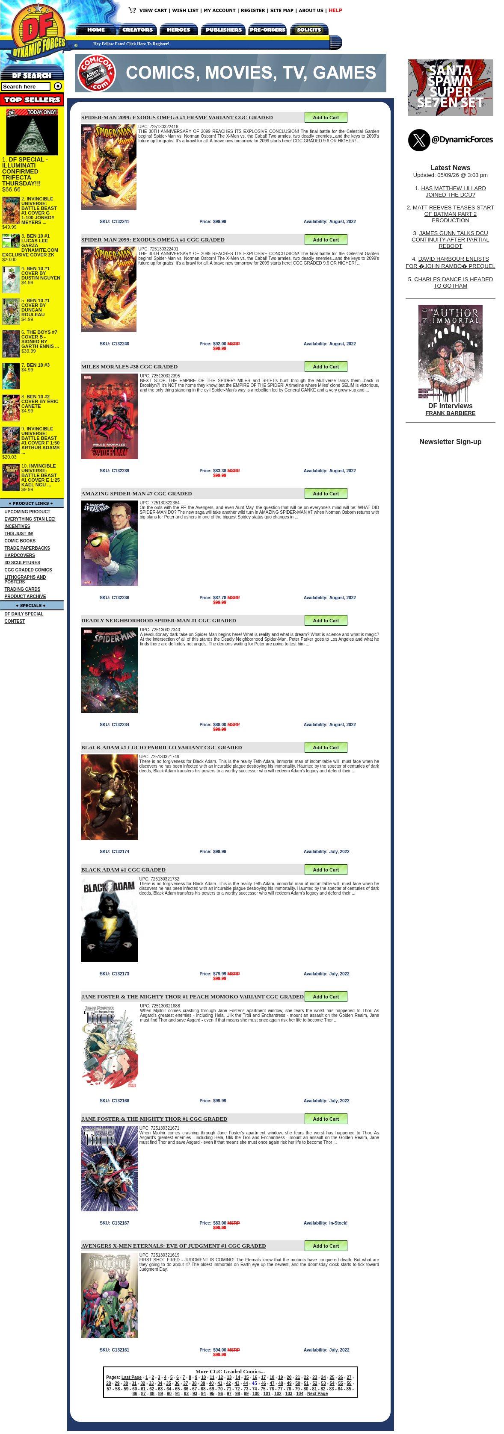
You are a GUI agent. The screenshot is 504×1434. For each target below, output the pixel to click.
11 (212, 1377)
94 (203, 1393)
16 (254, 1377)
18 (272, 1377)
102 (278, 1393)
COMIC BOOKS (20, 541)
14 (237, 1377)
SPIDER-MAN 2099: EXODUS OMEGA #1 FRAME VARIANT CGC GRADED (177, 117)
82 (323, 1389)
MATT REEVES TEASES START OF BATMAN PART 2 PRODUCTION (453, 214)
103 (289, 1393)
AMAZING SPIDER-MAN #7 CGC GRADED (136, 493)
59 (126, 1389)
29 (117, 1383)
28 (108, 1383)
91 (177, 1393)
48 (280, 1383)
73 (245, 1389)
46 (263, 1383)
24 (323, 1377)
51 (306, 1383)
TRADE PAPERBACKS (27, 548)
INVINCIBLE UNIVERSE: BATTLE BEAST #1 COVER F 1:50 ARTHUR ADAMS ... (40, 440)
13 (229, 1377)
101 (267, 1393)
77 (280, 1389)
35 (168, 1383)
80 (306, 1389)
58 (117, 1389)
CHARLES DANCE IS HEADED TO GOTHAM (453, 282)
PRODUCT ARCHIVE (25, 596)
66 (186, 1389)
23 (314, 1377)
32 (142, 1383)
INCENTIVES (17, 526)
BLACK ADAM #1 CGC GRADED (123, 869)
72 (237, 1389)
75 (263, 1389)
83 (331, 1389)
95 (212, 1393)
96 (220, 1393)
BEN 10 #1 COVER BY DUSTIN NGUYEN (40, 273)
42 (228, 1383)
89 (160, 1393)
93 (195, 1393)
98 (237, 1393)
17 (263, 1377)
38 (194, 1383)
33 (151, 1383)
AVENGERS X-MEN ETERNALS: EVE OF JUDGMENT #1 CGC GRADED (173, 1246)
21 (297, 1377)
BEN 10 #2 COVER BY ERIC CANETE (40, 401)
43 (236, 1383)
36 (177, 1383)
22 (306, 1377)
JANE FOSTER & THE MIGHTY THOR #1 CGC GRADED (154, 1119)
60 (134, 1389)
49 (289, 1383)
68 (203, 1389)
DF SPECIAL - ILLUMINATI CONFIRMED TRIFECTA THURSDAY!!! (25, 171)
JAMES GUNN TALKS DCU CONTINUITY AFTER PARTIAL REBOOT (450, 239)
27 (349, 1377)
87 (143, 1393)
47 (272, 1383)
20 (289, 1377)
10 (203, 1377)
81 (314, 1389)
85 (349, 1389)
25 (331, 1377)
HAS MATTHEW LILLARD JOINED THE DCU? (453, 191)
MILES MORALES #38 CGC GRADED (129, 366)
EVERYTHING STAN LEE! (30, 519)
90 (169, 1393)
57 (109, 1389)
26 (340, 1377)
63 (160, 1389)
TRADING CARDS (23, 589)
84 (340, 1389)
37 (185, 1383)
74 (254, 1389)
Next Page (317, 1393)
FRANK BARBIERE (451, 413)
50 (297, 1383)
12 (220, 1377)
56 (349, 1383)
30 (125, 1383)
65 (177, 1389)
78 (288, 1389)
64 (168, 1389)
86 (135, 1393)
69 (211, 1389)
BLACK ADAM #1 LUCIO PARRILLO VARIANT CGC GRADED (161, 747)
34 (159, 1383)
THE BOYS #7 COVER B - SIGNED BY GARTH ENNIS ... (40, 339)
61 (143, 1389)
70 (220, 1389)
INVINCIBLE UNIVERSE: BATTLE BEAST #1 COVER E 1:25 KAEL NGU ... (40, 475)
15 (246, 1377)
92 (186, 1393)
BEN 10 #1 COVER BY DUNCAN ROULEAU (35, 307)
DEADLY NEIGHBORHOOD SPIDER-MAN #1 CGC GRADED (158, 620)
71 (228, 1389)
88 (152, 1393)
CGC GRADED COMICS (28, 570)
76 (271, 1389)
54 (332, 1383)
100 (256, 1393)
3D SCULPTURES (22, 562)
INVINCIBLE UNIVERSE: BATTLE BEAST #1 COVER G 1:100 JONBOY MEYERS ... (39, 210)
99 (246, 1393)
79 (297, 1389)
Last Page (132, 1377)
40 (211, 1383)
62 (151, 1389)
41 (219, 1383)
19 (280, 1377)
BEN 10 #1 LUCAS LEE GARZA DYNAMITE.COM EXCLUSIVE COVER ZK (30, 245)
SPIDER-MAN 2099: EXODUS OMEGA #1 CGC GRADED (153, 239)
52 (314, 1383)
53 (323, 1383)
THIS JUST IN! (19, 533)
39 (202, 1383)
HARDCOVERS (20, 555)
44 (245, 1383)
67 (194, 1389)
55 (340, 1383)
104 (299, 1393)
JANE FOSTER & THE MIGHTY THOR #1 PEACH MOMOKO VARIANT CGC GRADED (192, 996)
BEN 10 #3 (38, 365)
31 (134, 1383)
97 (229, 1393)
